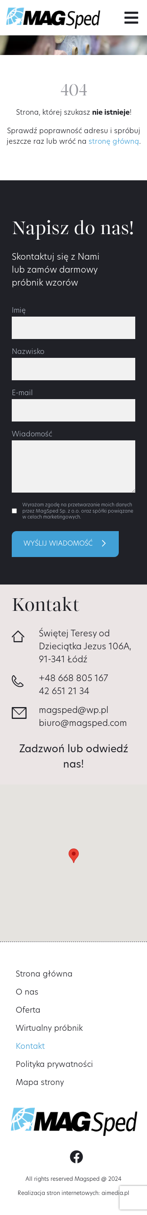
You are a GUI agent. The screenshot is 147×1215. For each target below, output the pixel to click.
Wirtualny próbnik (49, 1029)
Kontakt (30, 1047)
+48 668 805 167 (73, 679)
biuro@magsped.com (83, 723)
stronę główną (114, 142)
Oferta (28, 1011)
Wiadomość (32, 434)
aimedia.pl (115, 1194)
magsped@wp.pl (74, 710)
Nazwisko (28, 352)
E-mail (22, 393)
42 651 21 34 (64, 691)
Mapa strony (40, 1083)
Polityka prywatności (54, 1065)
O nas (27, 993)
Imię (19, 311)
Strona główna (44, 975)
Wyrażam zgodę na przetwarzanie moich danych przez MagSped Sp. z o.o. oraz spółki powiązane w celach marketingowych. (77, 511)
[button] (131, 17)
